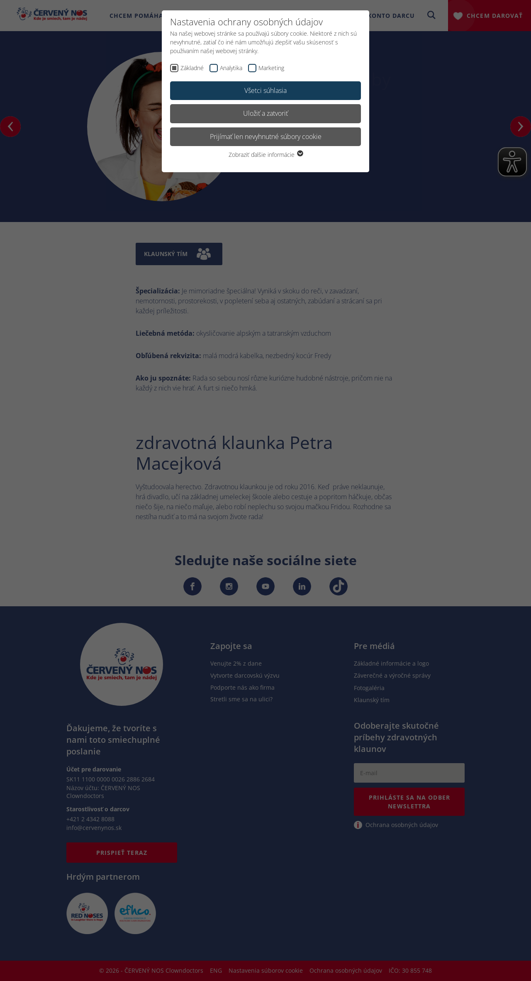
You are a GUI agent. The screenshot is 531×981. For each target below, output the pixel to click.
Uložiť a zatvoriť (265, 113)
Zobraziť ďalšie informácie (265, 155)
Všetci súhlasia (265, 90)
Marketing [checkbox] (271, 68)
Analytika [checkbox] (231, 68)
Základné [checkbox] (192, 68)
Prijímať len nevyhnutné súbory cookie (266, 136)
